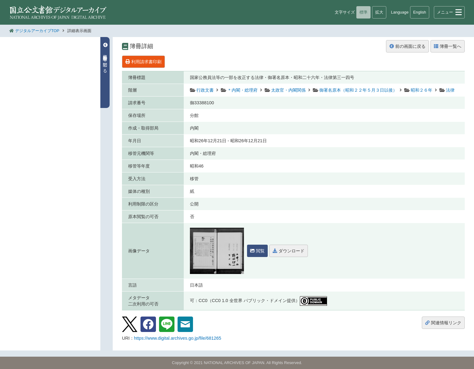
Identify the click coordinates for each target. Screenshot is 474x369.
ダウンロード (288, 250)
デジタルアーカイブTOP (37, 30)
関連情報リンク (443, 322)
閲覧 (257, 250)
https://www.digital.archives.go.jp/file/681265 (177, 338)
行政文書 (205, 90)
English (419, 12)
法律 (450, 90)
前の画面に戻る (407, 46)
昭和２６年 (421, 90)
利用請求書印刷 (143, 61)
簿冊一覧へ (447, 46)
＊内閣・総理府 (242, 90)
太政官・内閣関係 (288, 90)
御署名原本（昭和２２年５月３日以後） (358, 90)
